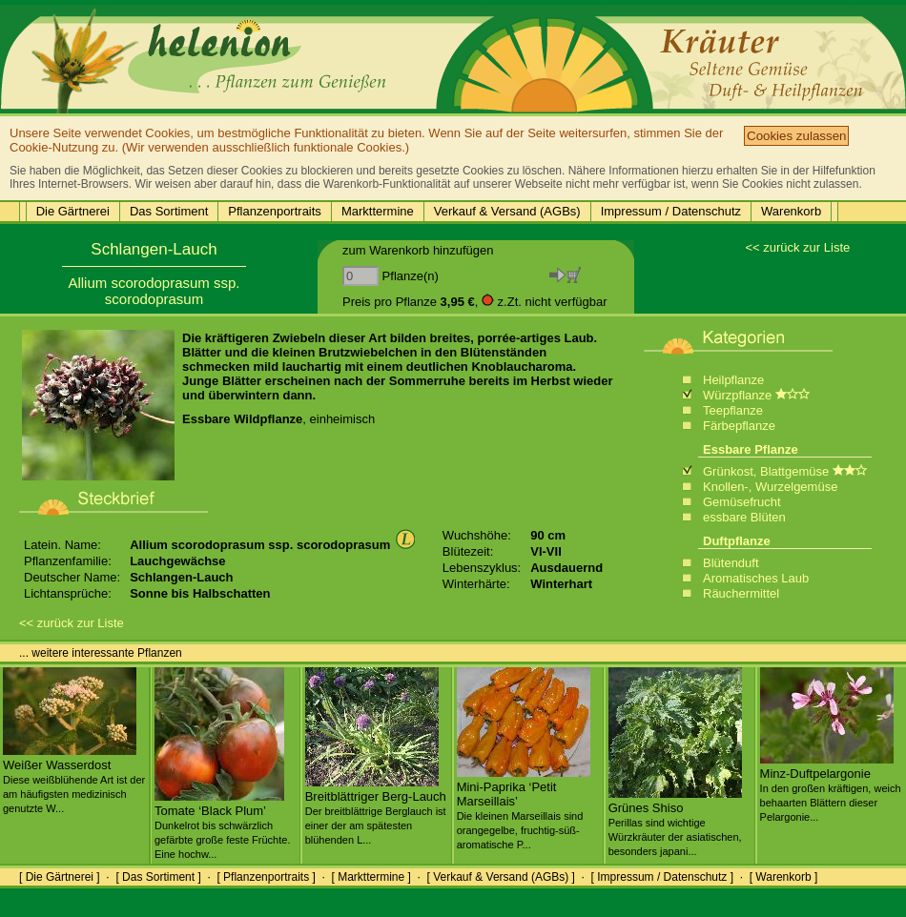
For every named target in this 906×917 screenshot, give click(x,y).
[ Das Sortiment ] (157, 877)
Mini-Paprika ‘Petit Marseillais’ (523, 807)
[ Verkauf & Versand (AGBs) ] (501, 877)
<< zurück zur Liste (797, 247)
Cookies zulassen (796, 136)
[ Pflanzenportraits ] (265, 877)
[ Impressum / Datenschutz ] (662, 877)
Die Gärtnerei (73, 211)
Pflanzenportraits (274, 211)
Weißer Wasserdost (74, 779)
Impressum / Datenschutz (671, 211)
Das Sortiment (169, 211)
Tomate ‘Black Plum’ (222, 824)
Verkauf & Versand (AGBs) (507, 211)
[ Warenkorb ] (784, 877)
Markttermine (377, 211)
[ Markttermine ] (370, 877)
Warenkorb (791, 211)
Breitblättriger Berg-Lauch (375, 810)
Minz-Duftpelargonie (830, 787)
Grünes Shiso (675, 821)
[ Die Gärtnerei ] (59, 877)
